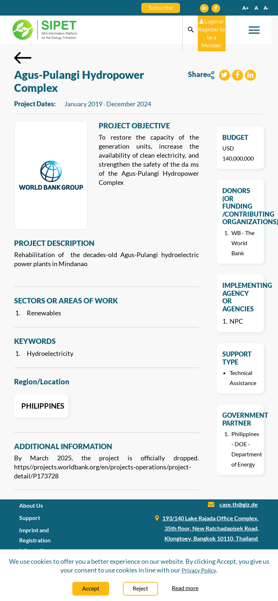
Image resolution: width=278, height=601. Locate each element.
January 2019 (83, 104)
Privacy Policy (198, 570)
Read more (185, 587)
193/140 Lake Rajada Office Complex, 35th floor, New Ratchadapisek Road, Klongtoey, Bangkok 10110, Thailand (210, 528)
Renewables (44, 313)
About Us (31, 505)
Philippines (41, 405)
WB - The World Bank (243, 242)
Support (29, 517)
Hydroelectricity (50, 353)
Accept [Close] (90, 588)
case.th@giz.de (238, 504)
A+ (245, 8)
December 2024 (128, 104)
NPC (236, 321)
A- (266, 8)
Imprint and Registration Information (35, 540)
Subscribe (161, 7)
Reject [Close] (140, 588)
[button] (224, 76)
